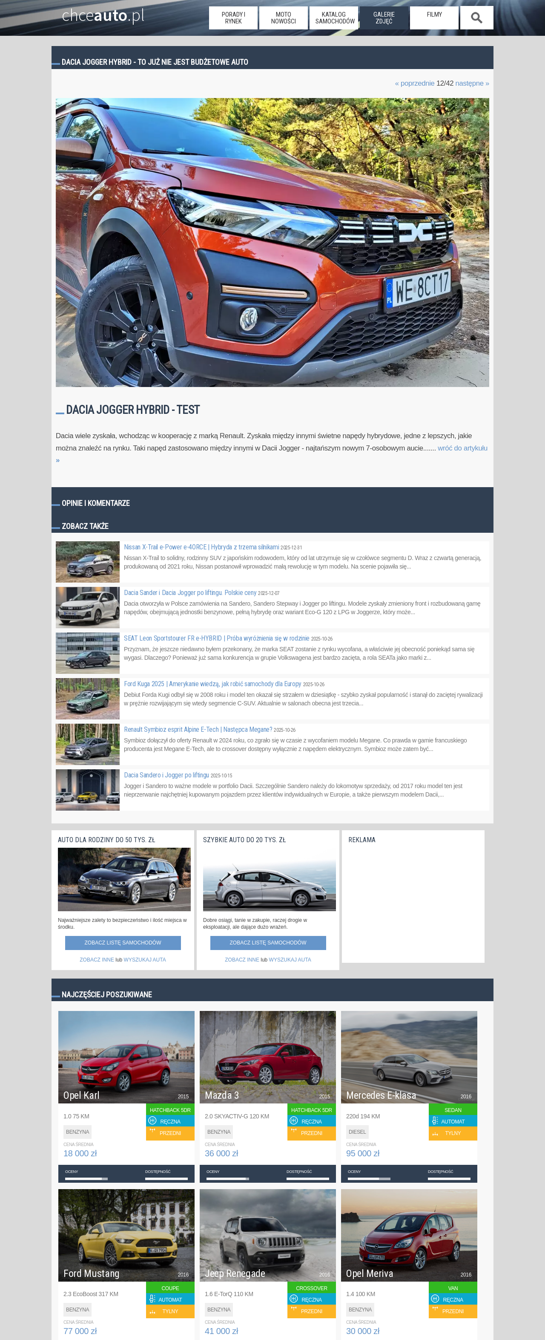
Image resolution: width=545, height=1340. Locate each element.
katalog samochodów (335, 18)
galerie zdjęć (384, 18)
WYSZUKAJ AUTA (145, 960)
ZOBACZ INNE (97, 960)
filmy (434, 14)
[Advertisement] (412, 901)
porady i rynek (233, 18)
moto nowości (283, 18)
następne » (472, 83)
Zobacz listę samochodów (122, 943)
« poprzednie (415, 83)
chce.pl (93, 11)
